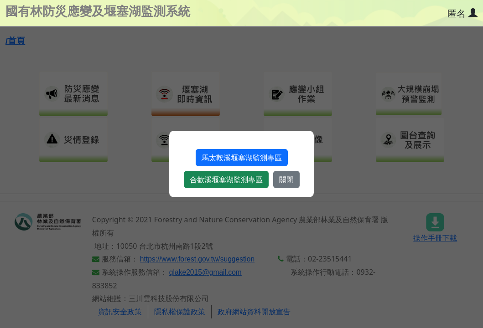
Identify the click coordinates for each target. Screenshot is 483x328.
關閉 (286, 179)
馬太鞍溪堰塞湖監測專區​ (242, 158)
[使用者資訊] (462, 13)
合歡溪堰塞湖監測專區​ (226, 179)
